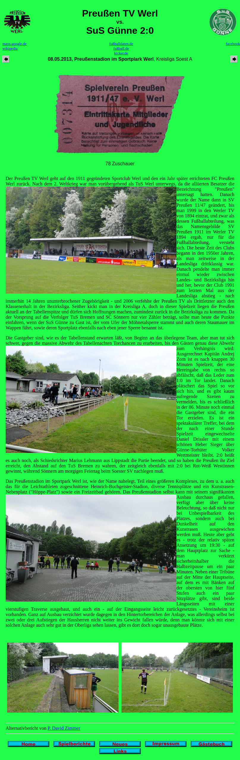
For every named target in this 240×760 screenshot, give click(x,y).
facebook (233, 43)
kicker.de (121, 53)
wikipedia (10, 48)
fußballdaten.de (121, 43)
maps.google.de (14, 43)
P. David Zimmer (64, 728)
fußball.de (121, 48)
